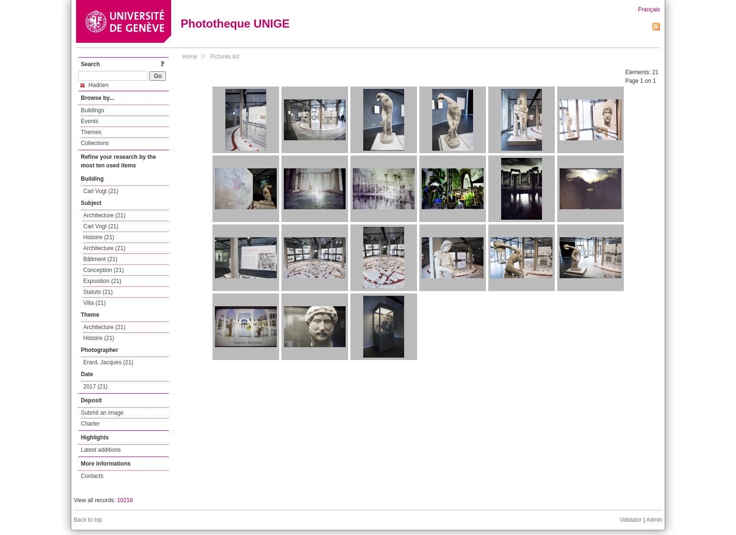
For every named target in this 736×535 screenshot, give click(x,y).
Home (189, 56)
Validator (630, 519)
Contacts (92, 476)
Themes (91, 132)
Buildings (92, 110)
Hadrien (94, 85)
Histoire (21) (98, 237)
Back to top (88, 519)
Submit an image (102, 412)
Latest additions (101, 450)
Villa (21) (94, 303)
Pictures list (224, 56)
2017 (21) (95, 386)
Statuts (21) (98, 292)
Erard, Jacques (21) (108, 362)
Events (89, 121)
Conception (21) (103, 270)
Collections (95, 143)
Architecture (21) (104, 215)
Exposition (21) (102, 281)
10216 (125, 500)
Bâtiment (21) (100, 259)
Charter (90, 423)
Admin (654, 519)
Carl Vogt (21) (100, 191)
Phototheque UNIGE (235, 23)
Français (649, 9)
